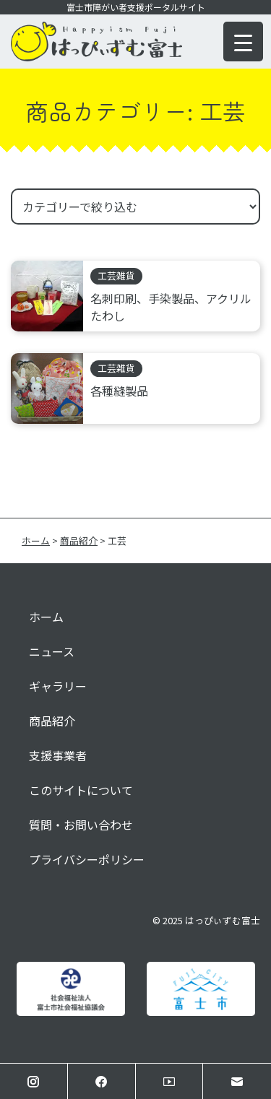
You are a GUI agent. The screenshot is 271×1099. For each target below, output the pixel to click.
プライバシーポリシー (87, 859)
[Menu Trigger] (243, 41)
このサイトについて (81, 790)
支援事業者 (58, 755)
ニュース (51, 651)
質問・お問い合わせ (81, 824)
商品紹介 (52, 720)
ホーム (46, 616)
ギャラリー (58, 686)
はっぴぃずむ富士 (222, 920)
